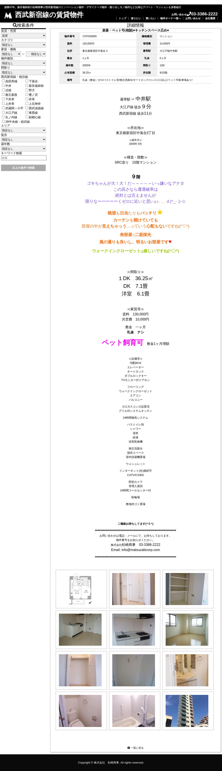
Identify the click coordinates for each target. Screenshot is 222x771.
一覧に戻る (135, 747)
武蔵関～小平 (12, 108)
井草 (30, 99)
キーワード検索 (11, 153)
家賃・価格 (8, 49)
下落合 (31, 81)
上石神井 (33, 103)
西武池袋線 (34, 108)
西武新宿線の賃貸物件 (43, 15)
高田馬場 (9, 81)
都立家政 (9, 94)
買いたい (151, 18)
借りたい (136, 18)
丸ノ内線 (9, 117)
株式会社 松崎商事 (106, 762)
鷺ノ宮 (31, 94)
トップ (122, 18)
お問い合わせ (193, 18)
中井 (6, 85)
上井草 (8, 103)
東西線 (31, 112)
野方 (30, 90)
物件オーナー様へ (170, 18)
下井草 (8, 99)
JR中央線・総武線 (16, 121)
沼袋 (6, 90)
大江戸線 (9, 112)
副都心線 (33, 117)
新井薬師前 (34, 85)
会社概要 (210, 18)
